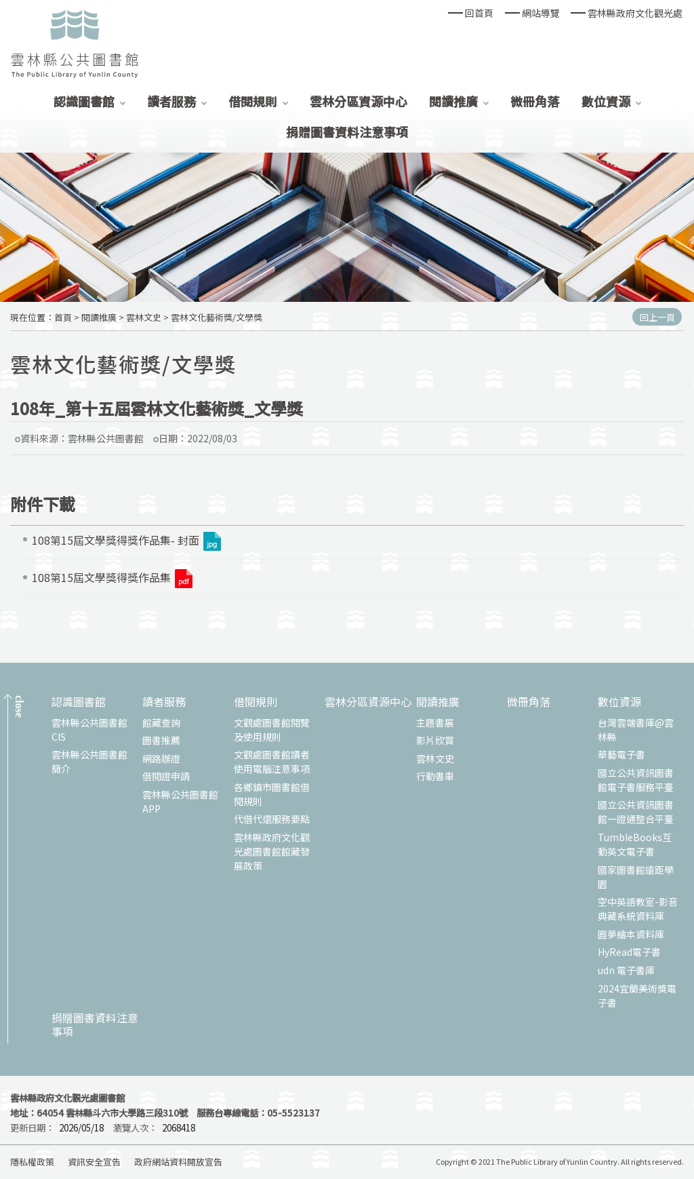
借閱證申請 (166, 776)
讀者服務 (171, 101)
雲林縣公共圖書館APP (180, 801)
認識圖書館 (84, 101)
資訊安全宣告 (94, 1161)
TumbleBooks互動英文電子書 (635, 844)
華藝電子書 (621, 754)
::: (7, 1087)
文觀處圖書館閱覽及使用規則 (272, 729)
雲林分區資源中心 (358, 101)
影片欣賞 (435, 740)
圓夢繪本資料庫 (631, 934)
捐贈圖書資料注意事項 (347, 131)
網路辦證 (161, 758)
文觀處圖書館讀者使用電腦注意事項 (272, 761)
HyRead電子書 (629, 952)
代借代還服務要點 (272, 819)
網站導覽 (541, 13)
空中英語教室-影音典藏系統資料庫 (638, 909)
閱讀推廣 (453, 101)
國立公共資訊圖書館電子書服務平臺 (636, 780)
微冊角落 (534, 101)
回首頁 (479, 13)
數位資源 (605, 101)
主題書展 (435, 722)
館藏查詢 (161, 722)
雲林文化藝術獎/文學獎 (216, 317)
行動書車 (435, 776)
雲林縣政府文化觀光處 (635, 13)
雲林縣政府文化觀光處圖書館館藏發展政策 (272, 851)
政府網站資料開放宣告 (178, 1161)
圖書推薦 (161, 740)
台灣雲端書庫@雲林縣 (636, 729)
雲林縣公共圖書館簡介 (89, 761)
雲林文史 (143, 317)
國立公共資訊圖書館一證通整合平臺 (636, 812)
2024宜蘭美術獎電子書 (637, 995)
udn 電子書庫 (626, 970)
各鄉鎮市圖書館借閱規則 (272, 794)
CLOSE (19, 706)
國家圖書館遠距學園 (636, 877)
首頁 (63, 317)
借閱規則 (252, 101)
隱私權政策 (32, 1161)
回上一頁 (657, 317)
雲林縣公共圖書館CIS (89, 729)
